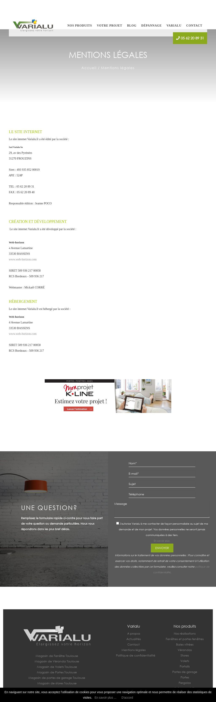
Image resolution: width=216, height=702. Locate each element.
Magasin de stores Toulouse (57, 683)
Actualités (133, 639)
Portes (185, 677)
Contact (194, 25)
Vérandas (185, 650)
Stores (185, 655)
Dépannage (151, 25)
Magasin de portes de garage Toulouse (56, 678)
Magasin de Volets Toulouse (57, 667)
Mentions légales (134, 650)
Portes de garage (184, 672)
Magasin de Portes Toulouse (57, 672)
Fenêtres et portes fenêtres (185, 639)
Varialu (173, 25)
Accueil (89, 68)
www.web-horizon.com (22, 259)
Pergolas (185, 683)
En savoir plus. (162, 541)
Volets (184, 661)
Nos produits (80, 25)
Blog (131, 25)
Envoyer (162, 548)
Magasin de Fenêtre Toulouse (57, 656)
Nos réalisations (185, 633)
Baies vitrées (184, 644)
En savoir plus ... (105, 697)
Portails (185, 666)
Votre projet (109, 25)
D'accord (127, 697)
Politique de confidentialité (135, 655)
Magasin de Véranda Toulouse (57, 661)
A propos (133, 633)
